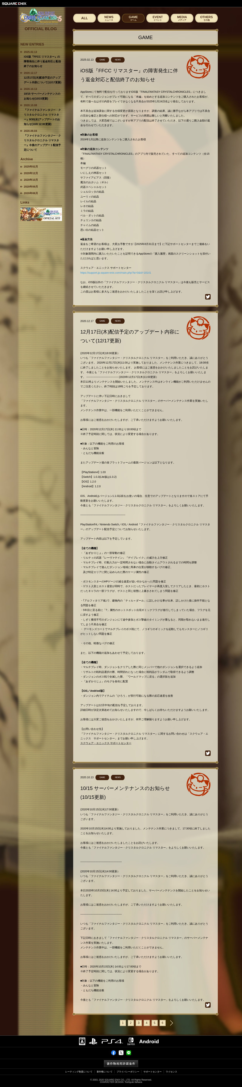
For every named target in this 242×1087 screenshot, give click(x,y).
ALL (84, 18)
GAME (133, 18)
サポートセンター (152, 1071)
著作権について (104, 1071)
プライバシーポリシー (128, 1071)
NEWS (109, 18)
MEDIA (182, 18)
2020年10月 (31, 179)
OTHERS (206, 18)
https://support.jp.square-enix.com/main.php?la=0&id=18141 (115, 272)
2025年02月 (31, 166)
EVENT (158, 18)
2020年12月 (31, 173)
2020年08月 (31, 193)
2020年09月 (31, 186)
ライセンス (171, 1071)
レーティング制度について (78, 1071)
